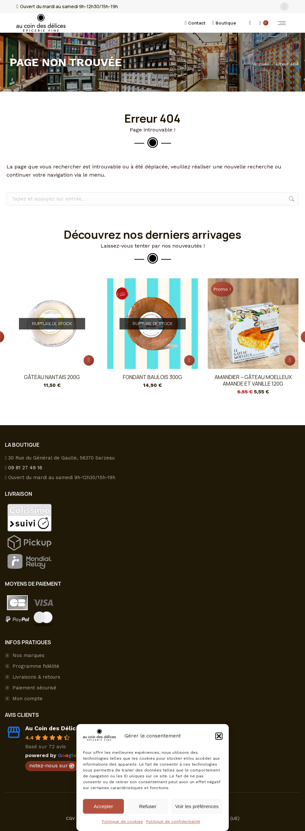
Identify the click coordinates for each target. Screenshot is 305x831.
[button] (219, 736)
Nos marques (28, 655)
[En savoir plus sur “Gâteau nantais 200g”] (89, 360)
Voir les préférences (197, 806)
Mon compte (27, 698)
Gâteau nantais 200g (52, 377)
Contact (195, 23)
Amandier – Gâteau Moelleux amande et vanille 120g (253, 380)
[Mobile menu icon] (282, 23)
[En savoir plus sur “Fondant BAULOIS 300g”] (189, 360)
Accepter (103, 806)
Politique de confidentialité (173, 821)
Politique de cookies (122, 821)
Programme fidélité (35, 666)
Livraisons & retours (36, 677)
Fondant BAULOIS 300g (152, 377)
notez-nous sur (51, 765)
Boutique (224, 23)
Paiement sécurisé (34, 688)
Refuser (148, 806)
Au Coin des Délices (54, 728)
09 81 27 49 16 (25, 468)
